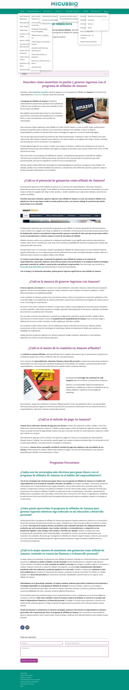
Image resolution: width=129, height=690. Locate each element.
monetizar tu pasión (40, 92)
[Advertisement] (64, 56)
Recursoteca (95, 11)
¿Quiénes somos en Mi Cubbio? (29, 682)
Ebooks (85, 11)
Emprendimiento (33, 11)
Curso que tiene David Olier (31, 267)
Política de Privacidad (26, 675)
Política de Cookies (25, 677)
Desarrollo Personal (72, 11)
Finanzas (58, 11)
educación (38, 95)
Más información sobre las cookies (30, 679)
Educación (46, 11)
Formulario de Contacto (27, 684)
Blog (105, 11)
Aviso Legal (23, 673)
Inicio (22, 11)
